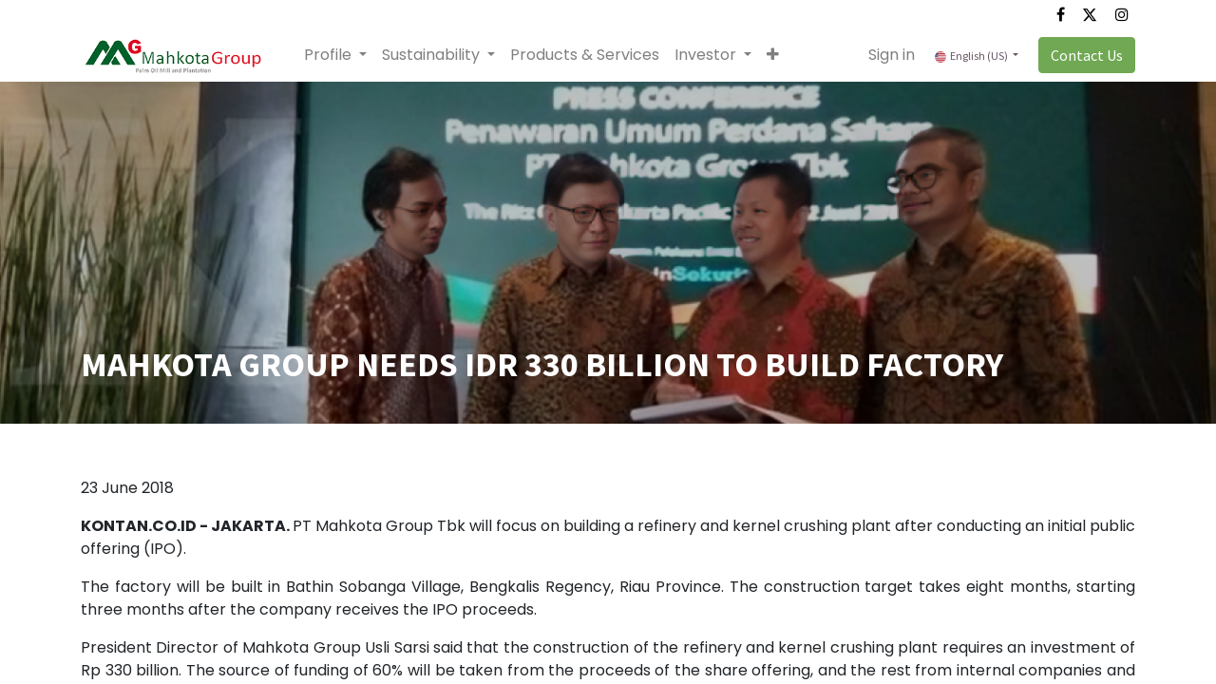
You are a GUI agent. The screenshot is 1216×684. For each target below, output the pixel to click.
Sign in (891, 55)
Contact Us (1087, 55)
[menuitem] (585, 55)
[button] (773, 55)
